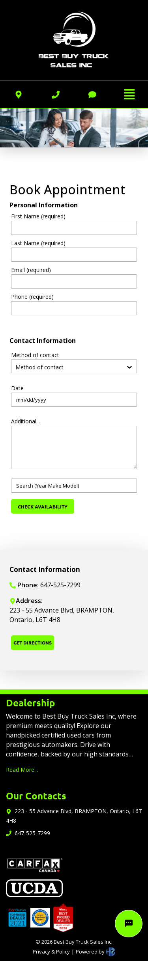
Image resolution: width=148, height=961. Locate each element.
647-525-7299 (32, 833)
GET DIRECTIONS (32, 642)
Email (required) (31, 270)
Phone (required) (32, 296)
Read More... (22, 769)
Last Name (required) (38, 243)
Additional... (25, 421)
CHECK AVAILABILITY (42, 506)
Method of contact (35, 355)
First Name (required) (38, 216)
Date (17, 388)
